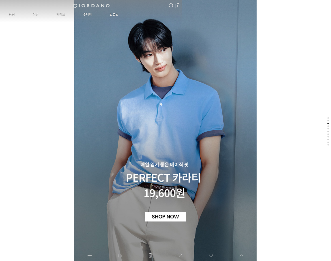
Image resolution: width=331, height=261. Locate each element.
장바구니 (108, 4)
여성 (25, 14)
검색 (101, 1)
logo (56, 5)
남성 (8, 14)
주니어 (64, 14)
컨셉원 (84, 14)
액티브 (44, 14)
